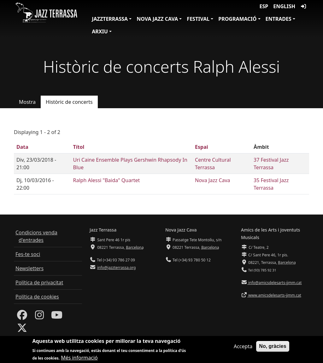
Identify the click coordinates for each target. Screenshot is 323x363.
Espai (201, 146)
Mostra (27, 101)
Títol (78, 146)
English (284, 6)
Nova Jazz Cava (157, 18)
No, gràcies (272, 348)
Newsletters (29, 268)
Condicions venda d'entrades (36, 236)
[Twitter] (22, 329)
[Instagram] (39, 316)
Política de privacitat (39, 282)
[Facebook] (22, 316)
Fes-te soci (27, 254)
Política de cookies (37, 296)
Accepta (243, 348)
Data (22, 146)
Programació (237, 18)
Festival (198, 18)
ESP (264, 6)
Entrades (278, 18)
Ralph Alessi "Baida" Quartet (106, 180)
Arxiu (100, 31)
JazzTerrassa (110, 18)
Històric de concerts (69, 101)
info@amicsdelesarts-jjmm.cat (274, 282)
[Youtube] (56, 316)
